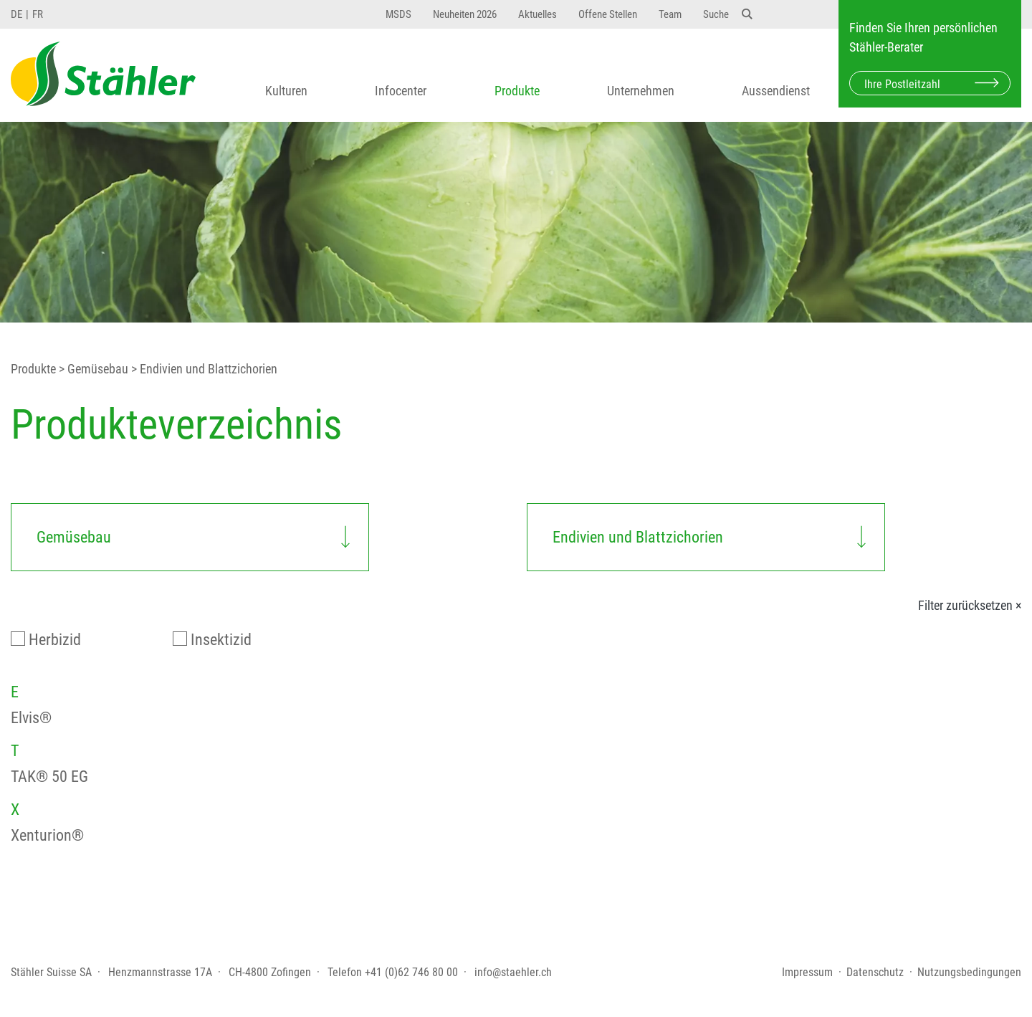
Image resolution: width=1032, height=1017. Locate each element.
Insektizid (221, 640)
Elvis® (31, 718)
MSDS (398, 14)
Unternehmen (640, 90)
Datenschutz (875, 972)
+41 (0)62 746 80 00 (411, 972)
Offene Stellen (607, 14)
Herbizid (55, 640)
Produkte (517, 90)
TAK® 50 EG (49, 777)
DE (16, 14)
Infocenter (400, 90)
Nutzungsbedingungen (969, 972)
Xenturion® (47, 835)
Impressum (807, 972)
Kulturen (286, 90)
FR (37, 14)
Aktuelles (537, 14)
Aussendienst (776, 90)
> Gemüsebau (92, 369)
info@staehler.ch (513, 972)
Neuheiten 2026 (465, 14)
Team (670, 14)
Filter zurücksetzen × (969, 605)
